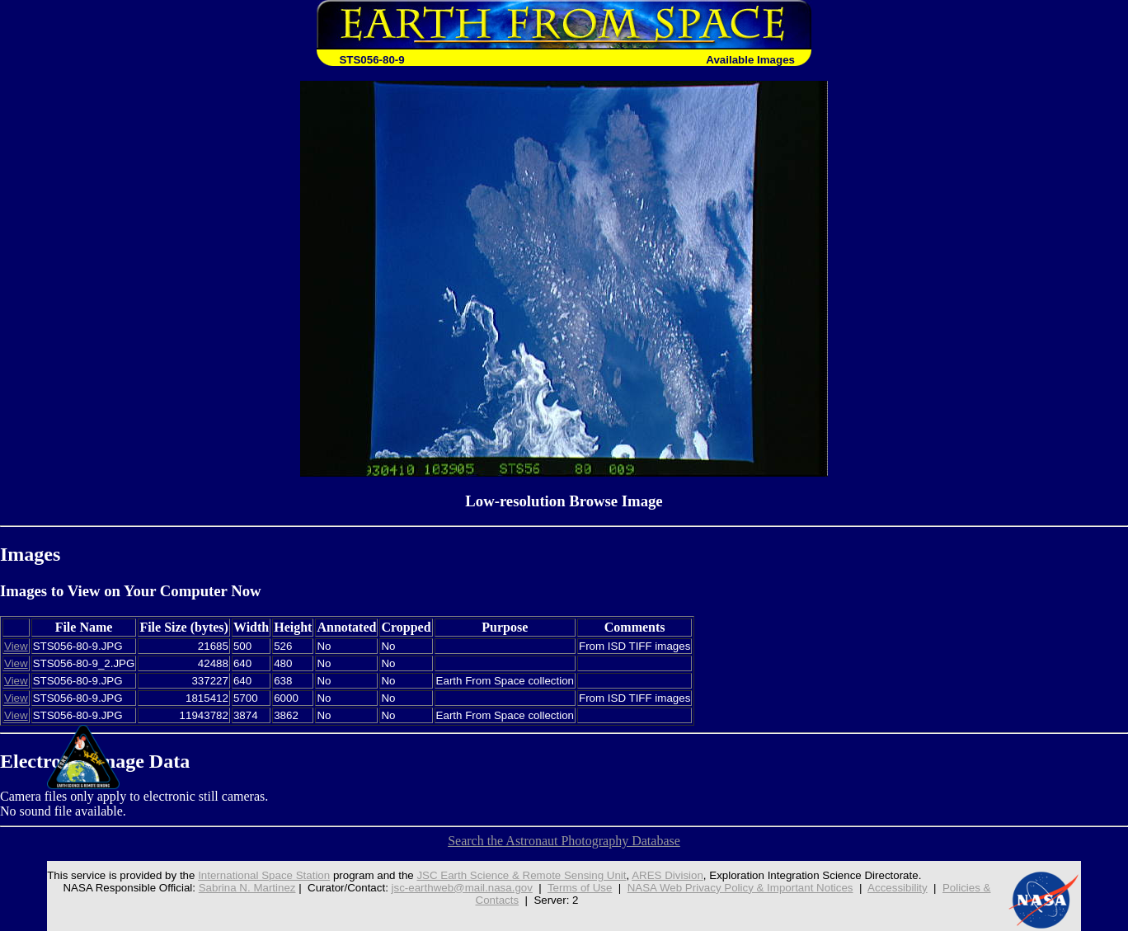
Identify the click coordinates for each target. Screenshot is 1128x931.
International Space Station (264, 875)
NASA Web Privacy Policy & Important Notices (740, 888)
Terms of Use (580, 888)
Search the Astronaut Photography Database (564, 841)
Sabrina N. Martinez (247, 888)
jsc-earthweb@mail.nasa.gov (462, 888)
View (16, 646)
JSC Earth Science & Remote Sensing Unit (521, 875)
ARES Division (667, 875)
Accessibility (897, 888)
